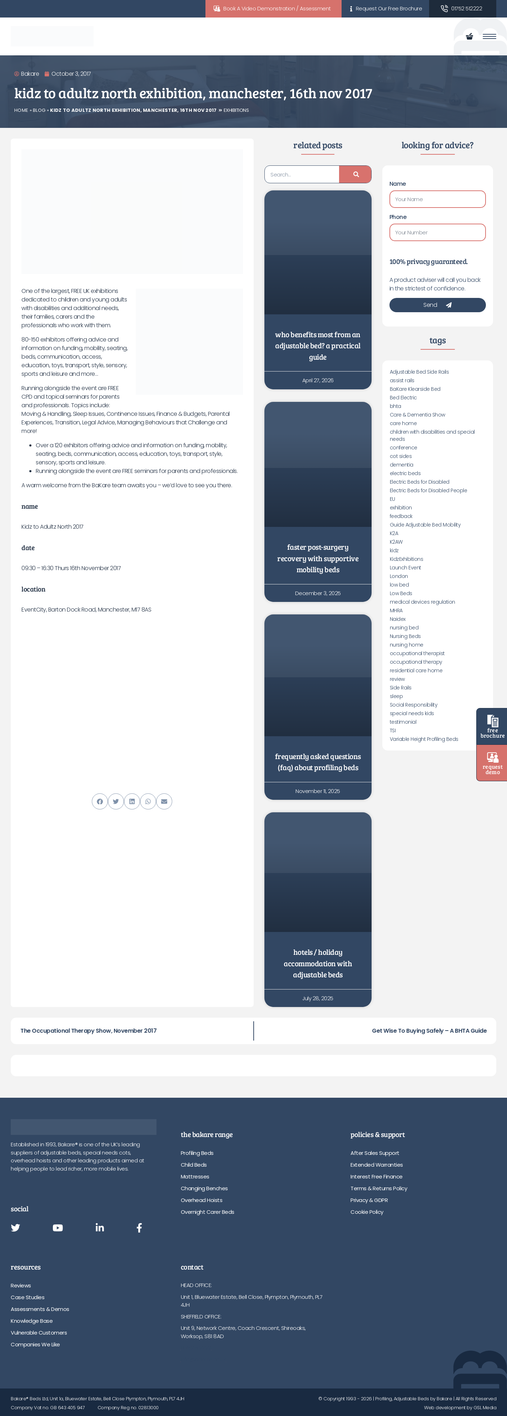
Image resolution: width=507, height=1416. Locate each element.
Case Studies (27, 1297)
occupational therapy (416, 661)
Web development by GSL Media (460, 1407)
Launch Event (405, 567)
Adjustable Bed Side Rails (419, 371)
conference (403, 447)
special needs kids (412, 713)
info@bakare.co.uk (203, 1359)
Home (21, 110)
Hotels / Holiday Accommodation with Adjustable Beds (318, 963)
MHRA (396, 610)
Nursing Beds (405, 636)
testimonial (403, 722)
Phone (398, 217)
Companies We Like (35, 1344)
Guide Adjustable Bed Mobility (425, 524)
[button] (100, 801)
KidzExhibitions (406, 559)
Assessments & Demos (40, 1309)
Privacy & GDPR (369, 1200)
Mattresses (195, 1176)
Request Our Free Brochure (389, 8)
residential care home (416, 670)
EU (392, 499)
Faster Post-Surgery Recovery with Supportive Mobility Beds (317, 558)
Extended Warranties (377, 1164)
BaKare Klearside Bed (415, 389)
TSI (393, 730)
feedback (401, 516)
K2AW (396, 541)
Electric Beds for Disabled (419, 481)
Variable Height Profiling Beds (424, 739)
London (399, 576)
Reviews (21, 1285)
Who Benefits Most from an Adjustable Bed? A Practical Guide (318, 345)
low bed (399, 584)
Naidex (398, 619)
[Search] (355, 174)
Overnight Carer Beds (207, 1212)
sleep (396, 696)
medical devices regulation (422, 601)
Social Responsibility (414, 704)
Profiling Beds (197, 1153)
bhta (395, 406)
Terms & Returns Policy (379, 1188)
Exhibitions (236, 110)
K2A (394, 533)
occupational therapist (417, 653)
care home (403, 423)
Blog (39, 110)
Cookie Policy (367, 1212)
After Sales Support (375, 1153)
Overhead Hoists (202, 1200)
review (397, 679)
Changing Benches (204, 1188)
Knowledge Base (32, 1321)
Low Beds (401, 593)
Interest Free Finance (377, 1176)
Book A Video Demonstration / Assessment (277, 8)
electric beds (405, 473)
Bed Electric (403, 397)
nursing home (406, 644)
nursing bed (404, 627)
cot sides (401, 456)
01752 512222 (466, 8)
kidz (394, 550)
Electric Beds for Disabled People (428, 490)
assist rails (402, 380)
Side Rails (401, 687)
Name (397, 184)
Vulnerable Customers (39, 1332)
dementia (401, 464)
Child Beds (194, 1164)
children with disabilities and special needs (432, 435)
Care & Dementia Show (417, 414)
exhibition (401, 507)
